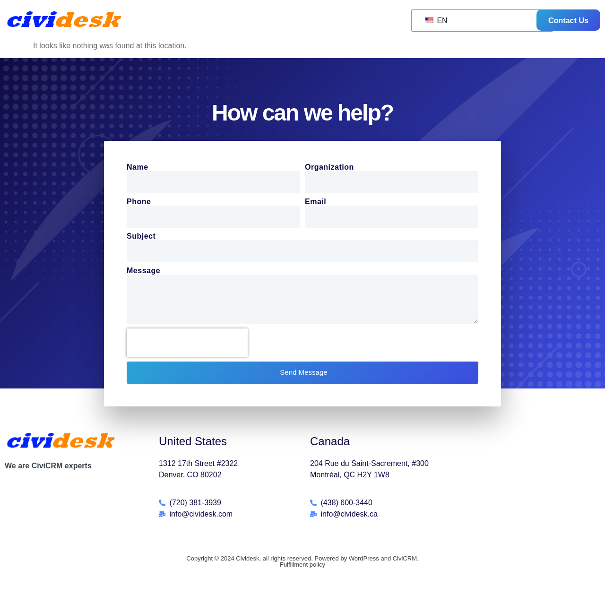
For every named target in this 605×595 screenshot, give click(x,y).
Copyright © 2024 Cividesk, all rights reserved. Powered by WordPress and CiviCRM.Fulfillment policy (302, 565)
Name (137, 168)
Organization (329, 168)
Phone (139, 203)
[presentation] (187, 346)
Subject (141, 237)
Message (143, 272)
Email (315, 203)
